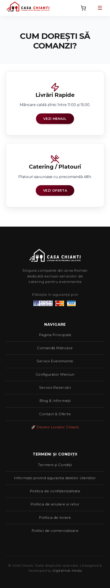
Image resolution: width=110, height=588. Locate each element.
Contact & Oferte (55, 414)
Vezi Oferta (55, 190)
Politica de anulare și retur (55, 504)
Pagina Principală (55, 335)
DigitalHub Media (67, 570)
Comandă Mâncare (55, 348)
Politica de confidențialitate (55, 491)
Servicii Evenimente (55, 361)
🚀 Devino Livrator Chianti (55, 427)
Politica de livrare (55, 517)
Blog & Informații (55, 400)
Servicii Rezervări (55, 387)
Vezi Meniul (55, 119)
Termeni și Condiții (55, 465)
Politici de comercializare (55, 530)
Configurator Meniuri (55, 374)
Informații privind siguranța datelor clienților (55, 478)
